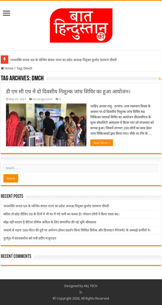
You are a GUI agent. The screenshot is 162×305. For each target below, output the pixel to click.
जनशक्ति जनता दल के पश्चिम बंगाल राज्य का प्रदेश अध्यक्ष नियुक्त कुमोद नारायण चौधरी (63, 60)
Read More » (101, 143)
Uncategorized (42, 99)
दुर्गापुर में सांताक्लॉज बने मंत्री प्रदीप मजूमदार (29, 238)
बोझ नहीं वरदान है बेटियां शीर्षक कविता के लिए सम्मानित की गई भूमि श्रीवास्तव (49, 222)
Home (7, 68)
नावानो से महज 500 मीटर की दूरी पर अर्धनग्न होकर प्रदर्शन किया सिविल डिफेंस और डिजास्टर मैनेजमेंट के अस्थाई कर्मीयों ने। (77, 230)
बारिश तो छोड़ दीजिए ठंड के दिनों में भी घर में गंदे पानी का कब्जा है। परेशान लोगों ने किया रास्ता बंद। (61, 214)
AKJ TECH (90, 286)
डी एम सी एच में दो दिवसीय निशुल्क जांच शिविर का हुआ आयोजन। (68, 91)
